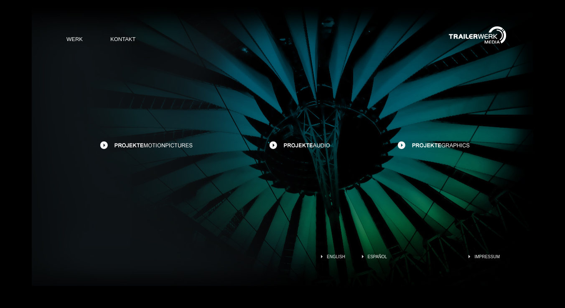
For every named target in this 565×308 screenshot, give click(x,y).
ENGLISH (336, 256)
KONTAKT (122, 39)
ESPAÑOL (377, 256)
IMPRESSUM (487, 256)
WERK (74, 39)
